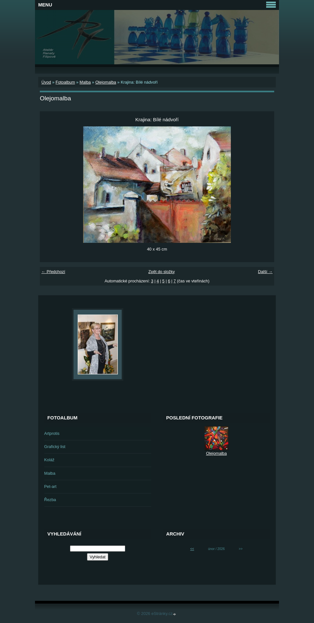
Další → (265, 271)
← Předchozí (53, 271)
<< (192, 549)
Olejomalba (105, 82)
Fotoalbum (65, 82)
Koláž (49, 459)
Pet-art (50, 486)
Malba (85, 82)
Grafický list (54, 446)
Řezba (50, 499)
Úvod (46, 82)
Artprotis (52, 433)
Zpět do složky (161, 271)
